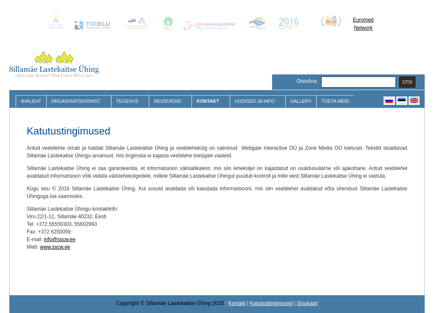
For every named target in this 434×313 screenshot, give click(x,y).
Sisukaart (307, 303)
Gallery (301, 101)
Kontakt (209, 101)
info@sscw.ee (59, 239)
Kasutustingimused (271, 303)
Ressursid (168, 101)
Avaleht (31, 101)
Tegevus (128, 101)
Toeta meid (335, 101)
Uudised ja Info (256, 101)
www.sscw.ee (55, 247)
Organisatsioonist (77, 101)
